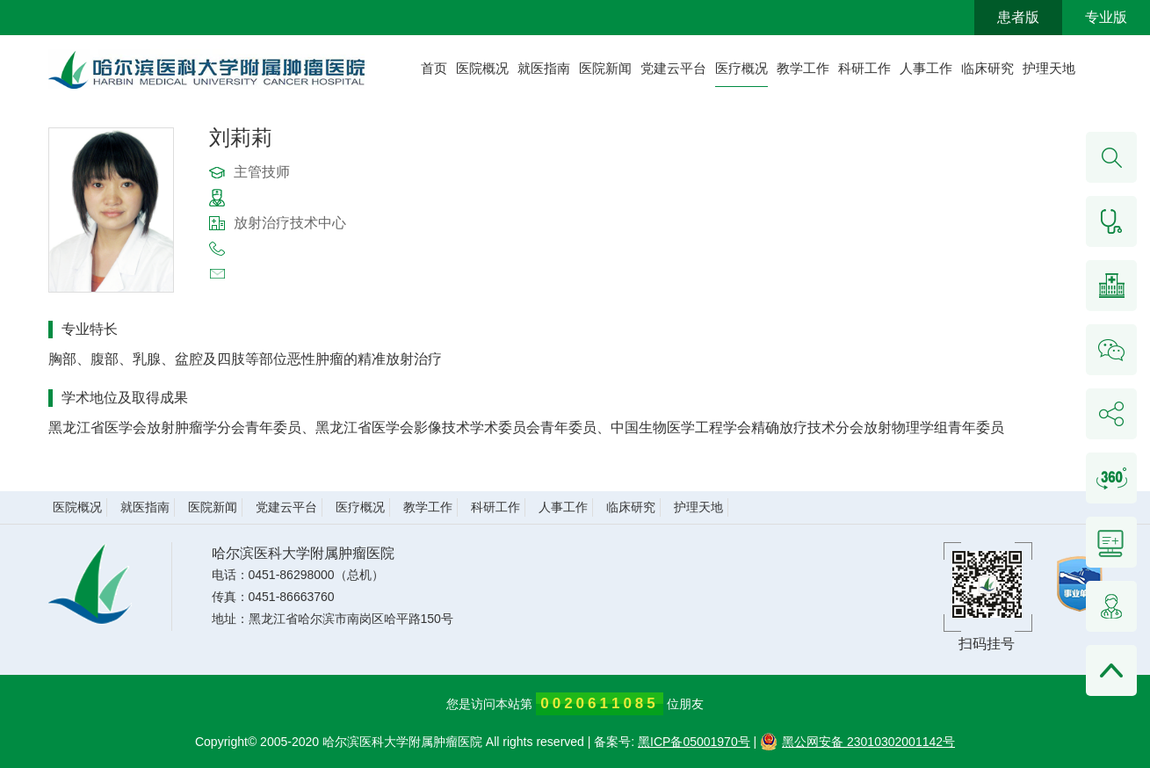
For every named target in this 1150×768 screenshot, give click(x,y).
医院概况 (482, 68)
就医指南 (543, 68)
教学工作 (803, 68)
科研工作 (864, 68)
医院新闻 (605, 68)
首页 (434, 68)
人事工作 (926, 68)
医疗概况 (741, 68)
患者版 (1018, 17)
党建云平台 (673, 68)
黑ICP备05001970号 (694, 742)
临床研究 (987, 68)
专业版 (1106, 17)
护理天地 (1049, 68)
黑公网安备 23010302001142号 (857, 741)
